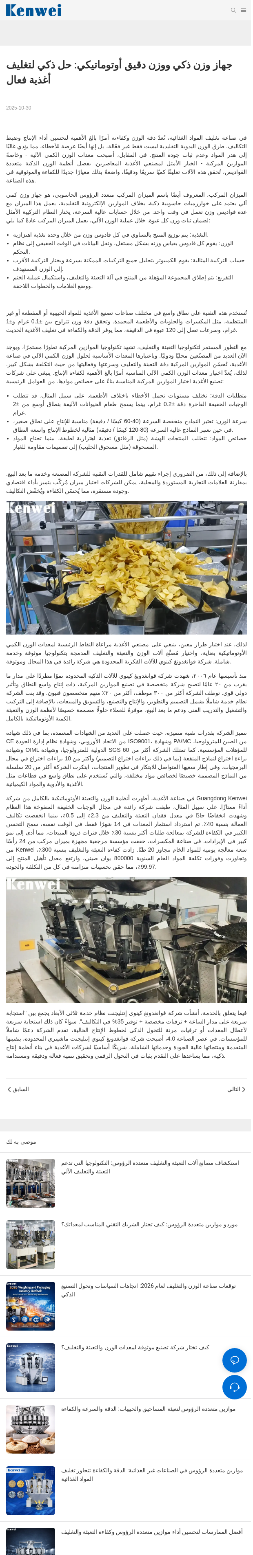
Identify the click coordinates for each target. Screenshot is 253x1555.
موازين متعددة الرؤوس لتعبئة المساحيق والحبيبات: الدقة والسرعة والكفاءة (148, 1409)
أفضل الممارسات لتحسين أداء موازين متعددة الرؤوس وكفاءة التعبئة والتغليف (152, 1532)
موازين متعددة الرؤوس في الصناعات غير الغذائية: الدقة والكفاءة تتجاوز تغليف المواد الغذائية (152, 1474)
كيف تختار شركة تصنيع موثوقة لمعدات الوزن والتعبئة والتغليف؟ (135, 1347)
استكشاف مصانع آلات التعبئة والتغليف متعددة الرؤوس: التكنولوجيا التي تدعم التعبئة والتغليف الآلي (150, 1167)
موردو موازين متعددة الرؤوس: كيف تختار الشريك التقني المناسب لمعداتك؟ (149, 1224)
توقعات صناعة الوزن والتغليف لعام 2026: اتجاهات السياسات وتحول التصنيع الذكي (148, 1290)
